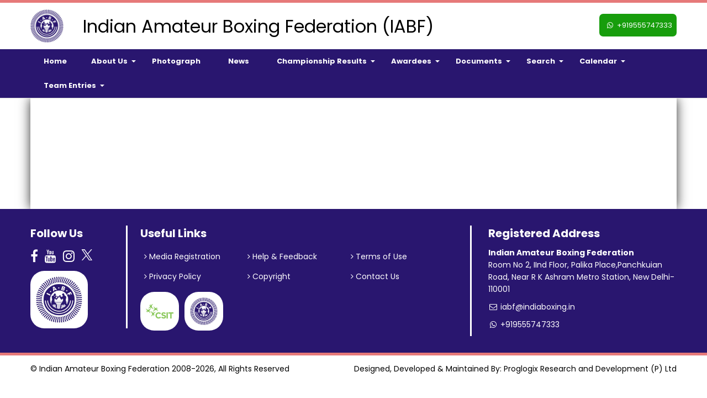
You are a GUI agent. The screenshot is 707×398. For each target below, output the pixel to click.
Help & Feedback (282, 256)
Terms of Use (379, 256)
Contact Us (375, 276)
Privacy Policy (172, 276)
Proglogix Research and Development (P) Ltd (590, 368)
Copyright (269, 276)
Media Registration (182, 256)
